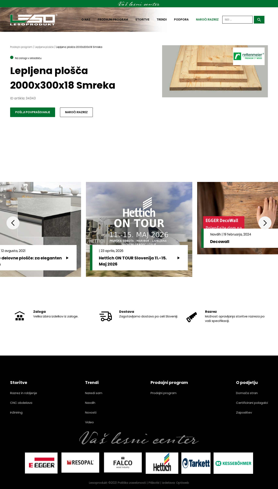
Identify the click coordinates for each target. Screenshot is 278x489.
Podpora (181, 19)
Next (265, 222)
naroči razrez (207, 19)
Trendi (162, 19)
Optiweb (182, 482)
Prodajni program (113, 19)
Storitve (142, 19)
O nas (85, 19)
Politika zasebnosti (132, 482)
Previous (12, 222)
